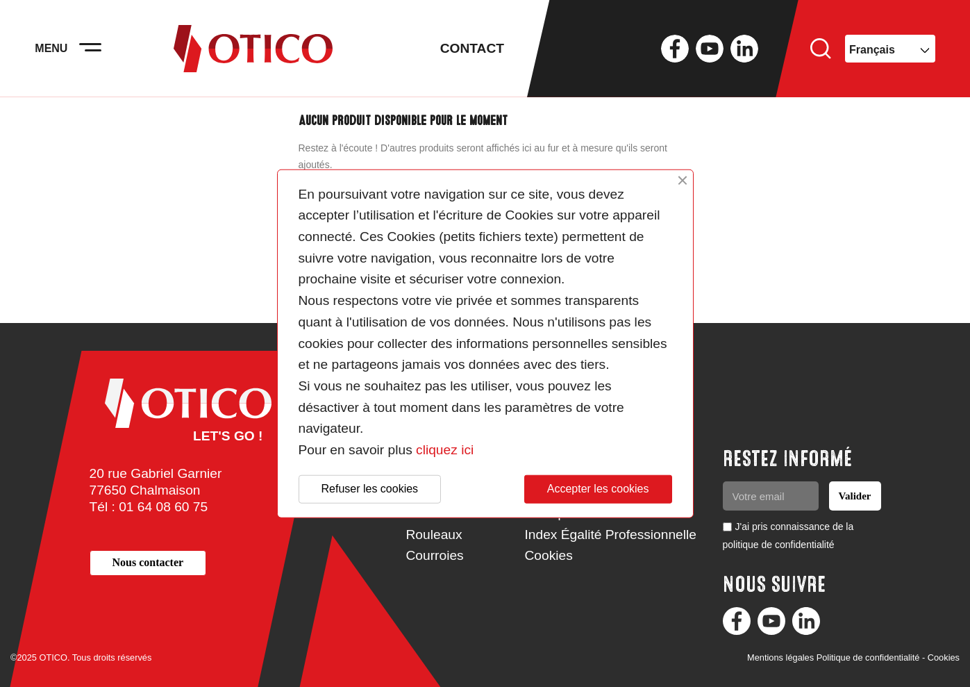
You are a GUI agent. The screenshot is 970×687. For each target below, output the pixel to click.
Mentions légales (780, 657)
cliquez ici (445, 449)
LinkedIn (744, 49)
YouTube (710, 49)
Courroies (435, 555)
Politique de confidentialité (868, 657)
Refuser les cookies (370, 489)
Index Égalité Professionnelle (610, 534)
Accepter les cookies (598, 489)
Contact (472, 48)
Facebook (675, 49)
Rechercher (821, 49)
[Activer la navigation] (90, 49)
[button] (148, 563)
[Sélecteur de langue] (890, 49)
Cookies (549, 555)
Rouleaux (434, 534)
